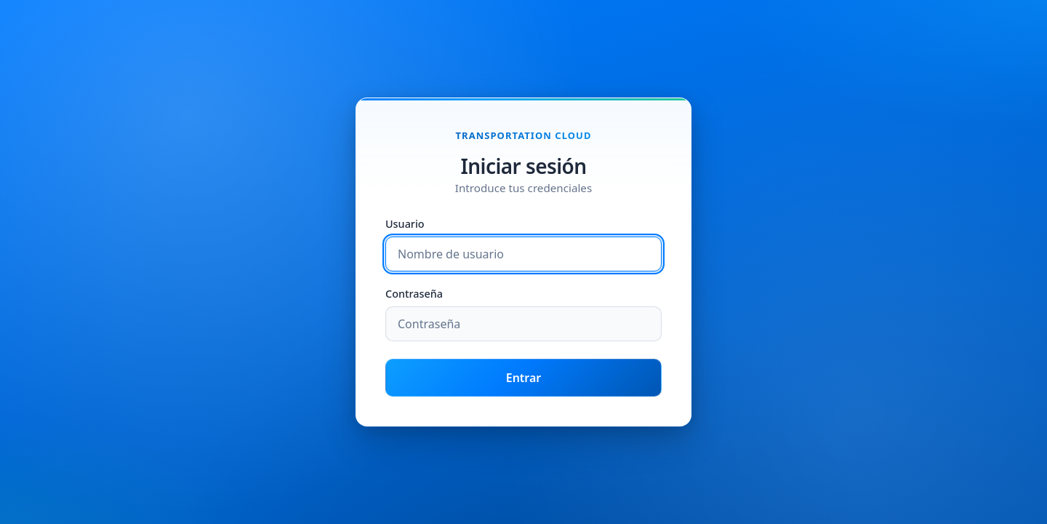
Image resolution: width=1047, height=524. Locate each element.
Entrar (524, 378)
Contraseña (414, 294)
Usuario (405, 224)
